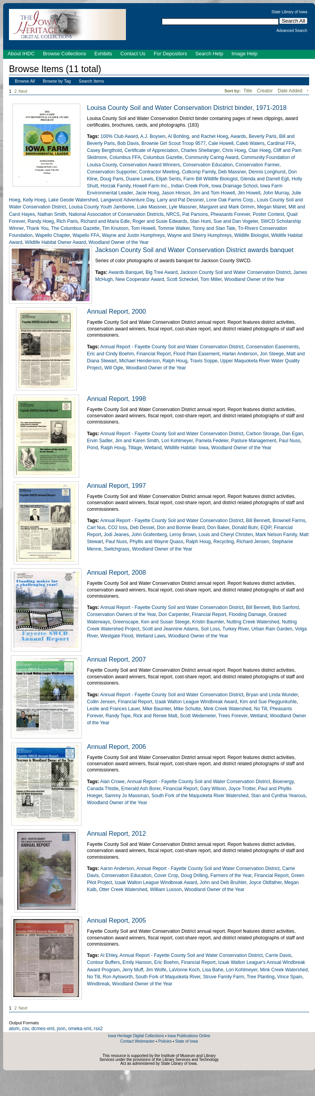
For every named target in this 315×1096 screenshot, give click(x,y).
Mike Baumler (157, 708)
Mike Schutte (187, 708)
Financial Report (153, 354)
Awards (238, 136)
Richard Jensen (252, 541)
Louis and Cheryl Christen (225, 534)
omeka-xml (79, 1028)
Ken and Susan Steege (165, 622)
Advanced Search (291, 31)
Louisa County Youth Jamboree (101, 207)
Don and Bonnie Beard (181, 527)
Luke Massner (151, 207)
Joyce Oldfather (265, 882)
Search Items (91, 81)
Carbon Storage (262, 433)
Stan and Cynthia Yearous (278, 795)
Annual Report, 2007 (116, 659)
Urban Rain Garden (271, 629)
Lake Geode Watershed (73, 200)
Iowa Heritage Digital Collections (136, 1036)
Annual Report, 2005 (116, 920)
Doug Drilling (194, 875)
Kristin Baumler (208, 622)
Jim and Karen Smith (137, 440)
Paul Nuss (289, 440)
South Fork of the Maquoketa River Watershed (199, 795)
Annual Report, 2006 (116, 746)
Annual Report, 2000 (116, 311)
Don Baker (218, 527)
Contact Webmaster (137, 1041)
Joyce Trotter (241, 788)
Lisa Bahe (212, 969)
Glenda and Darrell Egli (264, 179)
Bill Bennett (258, 520)
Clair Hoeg (259, 150)
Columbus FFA (125, 157)
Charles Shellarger (200, 150)
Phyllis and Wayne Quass (156, 541)
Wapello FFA (86, 235)
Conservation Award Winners (149, 165)
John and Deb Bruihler (223, 882)
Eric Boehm (166, 962)
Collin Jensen (101, 701)
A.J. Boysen (153, 136)
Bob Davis (128, 143)
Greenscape (125, 622)
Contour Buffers (103, 962)
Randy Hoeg (41, 221)
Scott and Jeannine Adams (170, 629)
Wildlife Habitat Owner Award (55, 242)
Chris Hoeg (234, 150)
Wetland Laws (151, 636)
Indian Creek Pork (190, 186)
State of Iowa (186, 1041)
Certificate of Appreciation (151, 150)
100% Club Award (119, 136)
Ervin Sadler (99, 440)
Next (24, 91)
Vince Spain (289, 977)
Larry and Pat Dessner (180, 200)
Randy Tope (118, 715)
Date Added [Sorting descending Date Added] (291, 91)
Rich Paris (67, 221)
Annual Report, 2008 (116, 572)
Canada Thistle (103, 788)
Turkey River (236, 629)
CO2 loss (117, 527)
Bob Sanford (286, 607)
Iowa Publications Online (189, 1036)
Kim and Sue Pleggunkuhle (268, 701)
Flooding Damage (247, 614)
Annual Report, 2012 (116, 833)
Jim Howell (248, 193)
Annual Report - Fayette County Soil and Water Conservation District (171, 346)
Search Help (209, 53)
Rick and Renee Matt (155, 715)
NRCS (172, 214)
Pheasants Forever (230, 214)
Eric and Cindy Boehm (110, 354)
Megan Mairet (271, 207)
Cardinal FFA (281, 143)
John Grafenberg (149, 534)
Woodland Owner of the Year (118, 242)
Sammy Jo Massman (127, 795)
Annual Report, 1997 (116, 485)
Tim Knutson (115, 228)
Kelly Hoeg (34, 200)
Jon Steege (272, 354)
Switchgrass (116, 549)
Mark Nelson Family (276, 534)
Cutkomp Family (198, 172)
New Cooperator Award (139, 279)
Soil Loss (210, 629)
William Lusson (166, 889)
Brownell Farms (289, 520)
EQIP (265, 527)
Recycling (223, 541)
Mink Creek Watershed (227, 708)
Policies (165, 1041)
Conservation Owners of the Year (121, 614)
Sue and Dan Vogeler (235, 221)
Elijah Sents (168, 179)
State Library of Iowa (289, 12)
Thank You (37, 228)
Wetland (152, 447)
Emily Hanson (137, 962)
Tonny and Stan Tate (213, 228)
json (61, 1028)
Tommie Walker (174, 228)
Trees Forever (233, 715)
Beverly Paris (262, 136)
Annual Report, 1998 (116, 398)
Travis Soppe (204, 361)
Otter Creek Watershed (123, 889)
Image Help (244, 53)
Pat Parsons (195, 214)
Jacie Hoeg (147, 193)
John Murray (276, 193)
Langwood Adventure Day (127, 200)
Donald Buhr (245, 527)
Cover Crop (166, 875)
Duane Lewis (139, 179)
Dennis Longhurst (267, 172)
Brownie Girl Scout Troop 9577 (174, 143)
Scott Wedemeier (198, 715)
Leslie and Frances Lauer (113, 708)
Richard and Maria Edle (105, 221)
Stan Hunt (200, 221)
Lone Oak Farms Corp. (230, 200)
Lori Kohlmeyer (177, 440)
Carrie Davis (278, 955)
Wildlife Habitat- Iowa (186, 447)
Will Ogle (113, 368)
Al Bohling (178, 136)
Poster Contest (268, 214)
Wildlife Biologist (251, 235)
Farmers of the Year (231, 875)
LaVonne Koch (184, 969)
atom (14, 1028)
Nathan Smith (51, 214)
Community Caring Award (211, 157)
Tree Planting (260, 977)
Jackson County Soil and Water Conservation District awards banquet (194, 249)
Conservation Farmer (257, 165)
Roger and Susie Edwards (160, 221)
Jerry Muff (132, 969)
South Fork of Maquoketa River (167, 977)
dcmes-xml (43, 1028)
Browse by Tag (57, 81)
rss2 (98, 1028)
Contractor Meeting (159, 172)
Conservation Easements (272, 346)
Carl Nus (96, 527)
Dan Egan (292, 433)
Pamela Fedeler (211, 440)
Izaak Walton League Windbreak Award (196, 701)
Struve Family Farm (223, 977)
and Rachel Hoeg (210, 136)
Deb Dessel (142, 527)
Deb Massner (232, 172)
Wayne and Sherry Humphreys (199, 235)
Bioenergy (283, 781)
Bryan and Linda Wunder (272, 694)
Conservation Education (208, 165)
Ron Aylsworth (118, 977)
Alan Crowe (112, 781)
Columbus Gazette (162, 157)
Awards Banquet (125, 272)
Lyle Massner (182, 207)
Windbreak (98, 984)
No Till (260, 708)
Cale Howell (221, 143)
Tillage (135, 447)
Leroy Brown (183, 534)
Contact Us (132, 53)
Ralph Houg (175, 361)
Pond (92, 447)
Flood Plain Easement (196, 354)
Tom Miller (210, 279)
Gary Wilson (213, 788)
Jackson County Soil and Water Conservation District (235, 272)
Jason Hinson (176, 193)
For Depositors (170, 53)
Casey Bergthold (104, 150)
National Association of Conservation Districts (116, 214)
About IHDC (21, 53)
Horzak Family (115, 186)
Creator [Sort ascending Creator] (265, 91)
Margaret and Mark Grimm (227, 207)
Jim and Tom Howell (214, 193)
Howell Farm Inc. (150, 186)
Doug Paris (112, 179)
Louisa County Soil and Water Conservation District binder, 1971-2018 (187, 107)
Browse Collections (64, 53)
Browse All (25, 81)
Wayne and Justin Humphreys (133, 235)
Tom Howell (143, 228)
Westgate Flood (116, 636)
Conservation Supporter (111, 172)
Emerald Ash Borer (141, 788)
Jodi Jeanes (116, 534)
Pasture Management (253, 440)
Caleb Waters (250, 143)
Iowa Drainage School (234, 186)
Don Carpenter (174, 614)
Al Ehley (108, 955)
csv (25, 1028)
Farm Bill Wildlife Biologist (210, 179)
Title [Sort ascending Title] (248, 91)
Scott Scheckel (182, 279)
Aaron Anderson (117, 868)
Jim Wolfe (156, 969)
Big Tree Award (162, 272)
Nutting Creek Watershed (253, 622)
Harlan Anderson (239, 354)
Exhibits (103, 53)
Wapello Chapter (52, 235)
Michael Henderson (139, 361)
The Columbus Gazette (75, 228)
